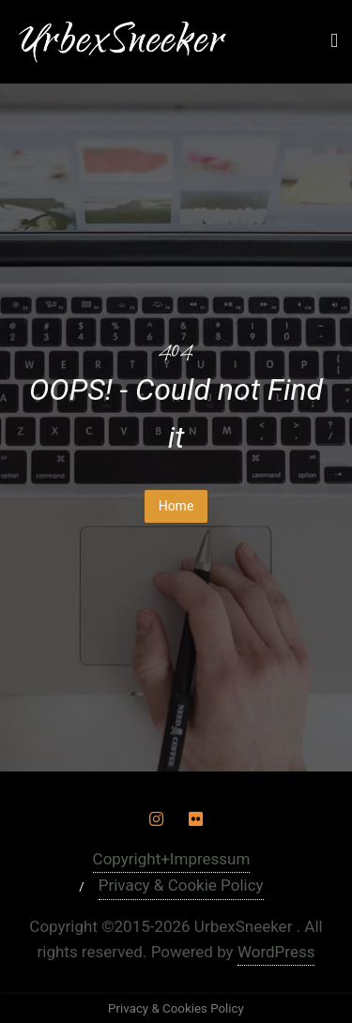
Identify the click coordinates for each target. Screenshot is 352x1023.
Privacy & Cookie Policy (181, 885)
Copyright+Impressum (172, 858)
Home (176, 505)
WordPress (276, 951)
